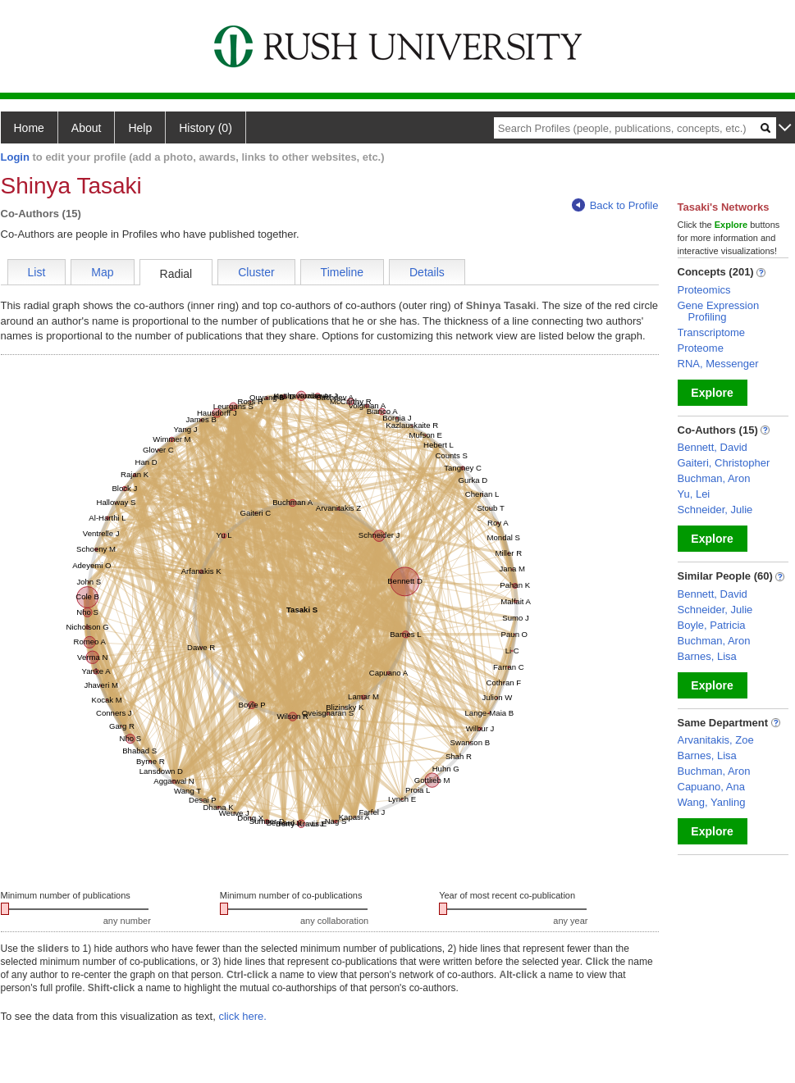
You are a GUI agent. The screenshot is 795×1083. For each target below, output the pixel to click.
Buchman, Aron (714, 478)
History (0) (205, 127)
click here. (242, 1016)
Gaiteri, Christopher (724, 463)
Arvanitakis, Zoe (716, 740)
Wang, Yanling (712, 802)
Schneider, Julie (715, 509)
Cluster (256, 272)
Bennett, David (712, 447)
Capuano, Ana (711, 786)
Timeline (342, 272)
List (37, 272)
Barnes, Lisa (707, 656)
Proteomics (704, 290)
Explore (712, 392)
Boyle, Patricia (712, 625)
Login (15, 157)
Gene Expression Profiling (719, 311)
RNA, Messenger (718, 363)
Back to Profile (615, 205)
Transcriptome (712, 332)
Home (29, 127)
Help (140, 127)
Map (102, 272)
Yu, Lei (694, 494)
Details (427, 272)
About (86, 127)
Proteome (701, 348)
